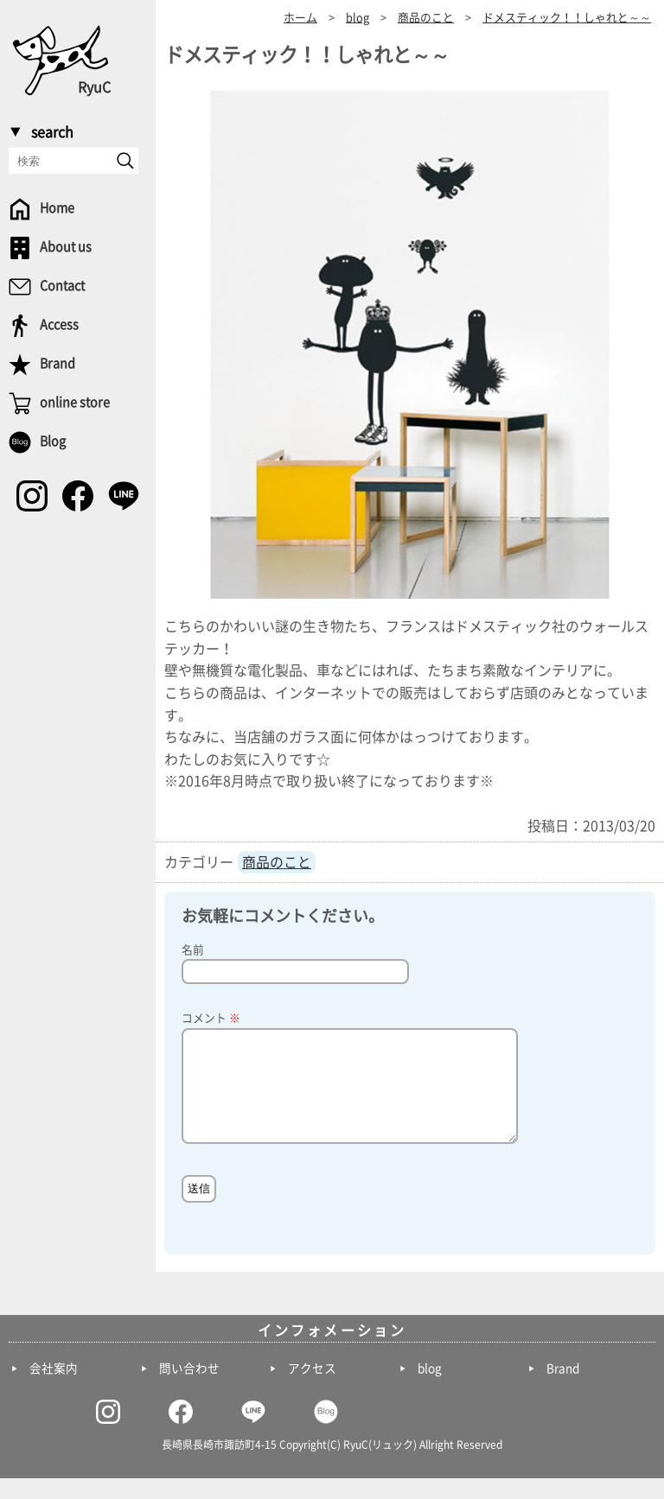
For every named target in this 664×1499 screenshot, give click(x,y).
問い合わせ (189, 1389)
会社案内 (53, 1389)
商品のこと (276, 862)
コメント (211, 1018)
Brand (562, 1389)
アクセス (312, 1389)
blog (430, 1389)
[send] (125, 161)
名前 (193, 950)
